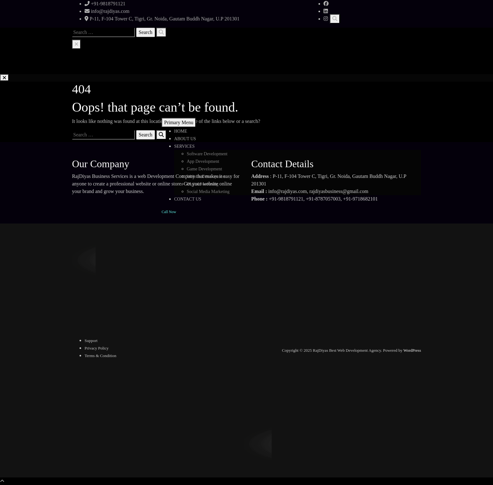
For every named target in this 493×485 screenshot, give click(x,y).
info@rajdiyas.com (107, 11)
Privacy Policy (96, 348)
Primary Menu (178, 122)
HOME (180, 131)
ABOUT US (185, 138)
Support (91, 340)
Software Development (207, 154)
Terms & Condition (100, 355)
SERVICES (184, 146)
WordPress (412, 350)
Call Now (169, 212)
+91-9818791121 (105, 3)
